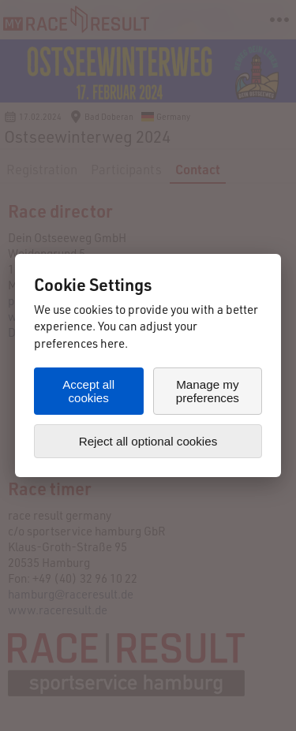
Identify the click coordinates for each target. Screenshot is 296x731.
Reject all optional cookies (148, 441)
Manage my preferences (207, 391)
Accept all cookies (88, 391)
